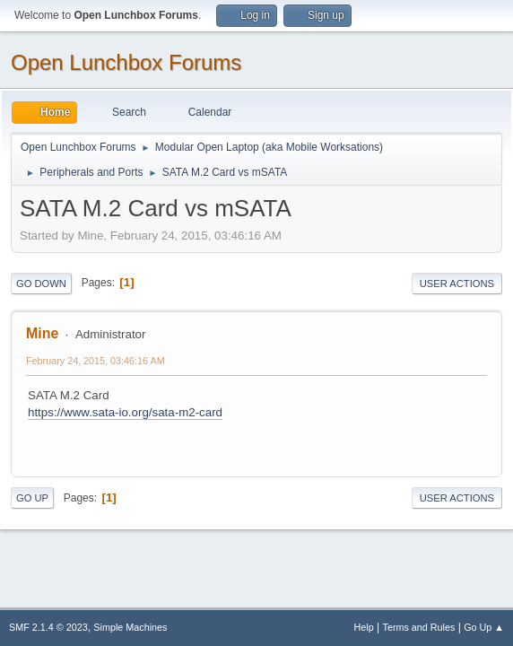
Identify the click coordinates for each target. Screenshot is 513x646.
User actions (457, 283)
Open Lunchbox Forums (126, 62)
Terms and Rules (419, 627)
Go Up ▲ (484, 627)
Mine (42, 333)
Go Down (41, 283)
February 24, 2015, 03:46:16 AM (95, 360)
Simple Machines (130, 627)
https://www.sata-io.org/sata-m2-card (125, 412)
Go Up (32, 498)
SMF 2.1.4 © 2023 (48, 627)
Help (364, 627)
